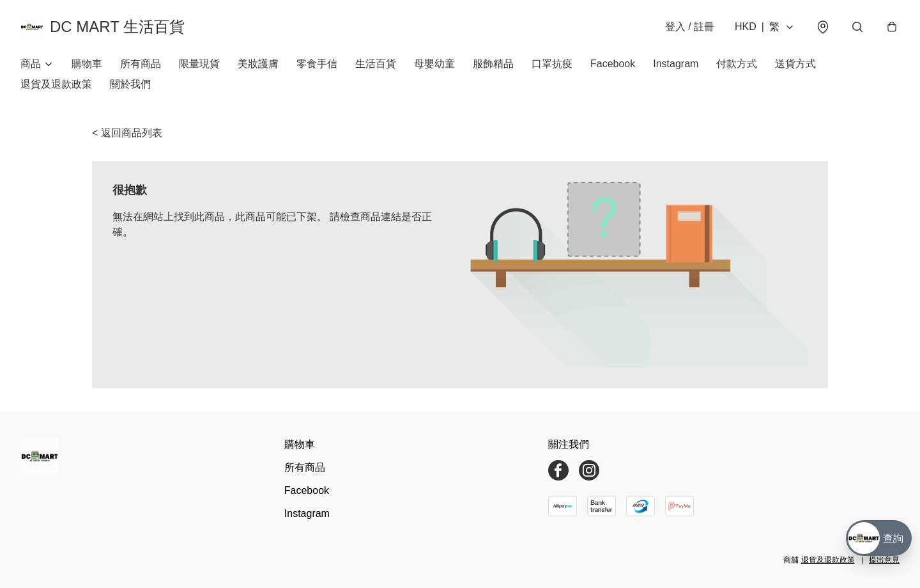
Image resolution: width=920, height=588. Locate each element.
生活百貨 (375, 63)
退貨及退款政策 (56, 84)
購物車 (87, 63)
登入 (689, 26)
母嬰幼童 (434, 63)
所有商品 (140, 63)
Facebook (612, 63)
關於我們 (130, 84)
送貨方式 (795, 63)
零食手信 (316, 63)
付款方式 (736, 63)
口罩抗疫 (552, 63)
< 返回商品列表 (127, 132)
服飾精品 (493, 63)
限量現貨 (199, 63)
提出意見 (884, 559)
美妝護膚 (258, 63)
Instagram (675, 63)
